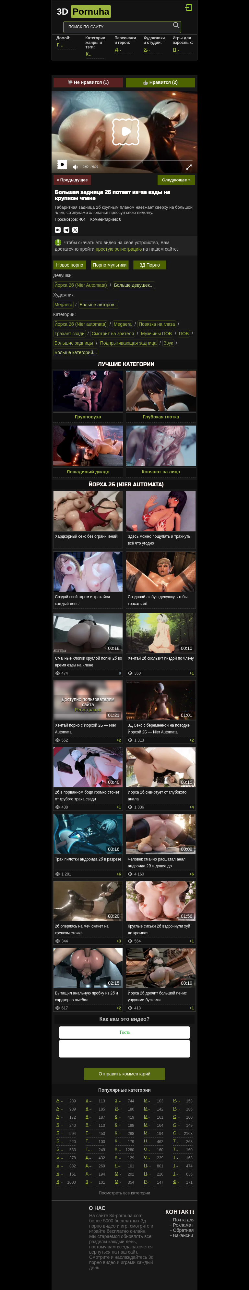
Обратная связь (190, 1230)
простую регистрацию (119, 249)
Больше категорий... (75, 352)
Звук (168, 343)
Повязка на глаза (157, 324)
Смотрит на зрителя (113, 333)
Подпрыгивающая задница (128, 343)
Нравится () (160, 82)
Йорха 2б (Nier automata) (80, 324)
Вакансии (183, 1235)
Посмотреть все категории (124, 1193)
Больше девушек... (134, 285)
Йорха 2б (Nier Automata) (80, 285)
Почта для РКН (189, 1219)
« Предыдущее (72, 180)
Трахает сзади (69, 333)
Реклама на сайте (192, 1225)
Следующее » (176, 180)
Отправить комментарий (124, 1073)
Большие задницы (73, 343)
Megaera (63, 304)
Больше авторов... (98, 304)
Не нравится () (88, 82)
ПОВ (184, 333)
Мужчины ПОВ (156, 333)
